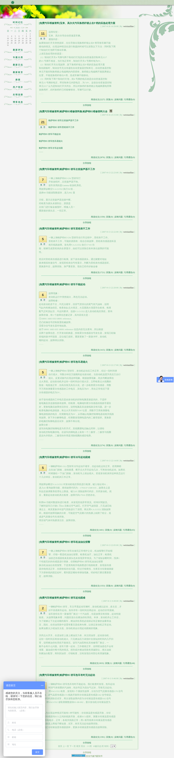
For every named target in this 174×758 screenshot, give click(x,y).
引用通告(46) (129, 663)
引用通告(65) (129, 530)
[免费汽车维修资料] (49, 23)
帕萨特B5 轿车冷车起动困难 (75, 457)
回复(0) (109, 99)
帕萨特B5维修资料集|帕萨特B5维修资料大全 (83, 111)
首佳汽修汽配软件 (94, 756)
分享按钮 (87, 105)
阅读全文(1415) (98, 350)
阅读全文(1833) (97, 663)
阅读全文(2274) (98, 445)
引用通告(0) (129, 99)
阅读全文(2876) (98, 157)
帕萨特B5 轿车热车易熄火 (51, 141)
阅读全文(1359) (98, 217)
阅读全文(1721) (98, 272)
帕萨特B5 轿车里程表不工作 (61, 127)
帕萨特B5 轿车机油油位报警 (75, 542)
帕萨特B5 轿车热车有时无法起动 (77, 675)
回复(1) (109, 157)
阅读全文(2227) (98, 99)
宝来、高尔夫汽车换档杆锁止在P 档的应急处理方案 (87, 23)
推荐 (43, 38)
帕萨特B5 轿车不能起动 (50, 134)
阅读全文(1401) (97, 530)
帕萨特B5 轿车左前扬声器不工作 (64, 120)
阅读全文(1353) (98, 586)
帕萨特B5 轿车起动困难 (72, 597)
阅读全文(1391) (98, 737)
